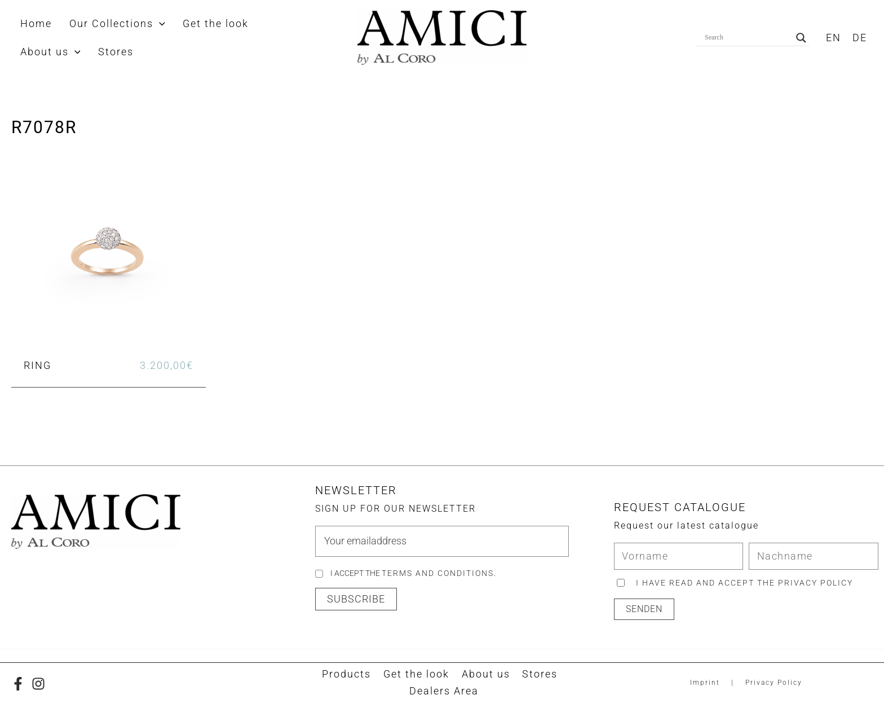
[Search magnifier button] (801, 38)
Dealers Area (444, 691)
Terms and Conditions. (439, 573)
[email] (441, 541)
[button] (145, 24)
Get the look (417, 674)
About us (484, 674)
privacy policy (816, 582)
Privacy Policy (773, 683)
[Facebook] (18, 683)
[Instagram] (38, 683)
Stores (536, 674)
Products (349, 674)
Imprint (705, 683)
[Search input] (747, 38)
